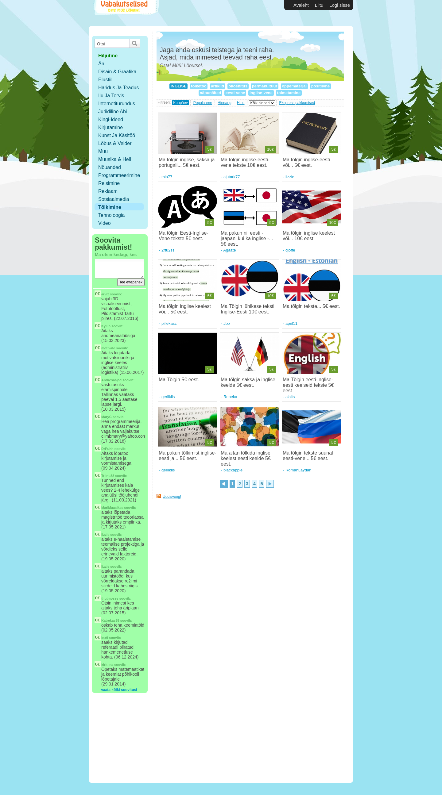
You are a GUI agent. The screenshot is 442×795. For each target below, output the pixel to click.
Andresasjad (111, 380)
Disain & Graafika (117, 71)
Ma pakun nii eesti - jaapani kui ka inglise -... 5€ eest (247, 238)
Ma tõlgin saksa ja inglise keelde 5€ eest (248, 382)
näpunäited (210, 92)
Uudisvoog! (172, 496)
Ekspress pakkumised (297, 103)
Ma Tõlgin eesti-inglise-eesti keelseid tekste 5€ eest (308, 385)
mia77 (166, 177)
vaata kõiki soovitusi (119, 690)
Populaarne (202, 103)
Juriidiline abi (112, 111)
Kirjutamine (110, 127)
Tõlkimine (109, 207)
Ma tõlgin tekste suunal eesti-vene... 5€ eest (308, 455)
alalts (290, 396)
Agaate (229, 250)
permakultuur (264, 86)
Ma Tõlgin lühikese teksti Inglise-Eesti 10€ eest (247, 309)
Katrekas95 (110, 620)
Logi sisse (339, 5)
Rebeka (230, 396)
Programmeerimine (119, 175)
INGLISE (178, 86)
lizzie (105, 534)
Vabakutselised (125, 13)
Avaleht (301, 5)
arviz (105, 294)
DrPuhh (107, 449)
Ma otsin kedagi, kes (116, 254)
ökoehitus (238, 86)
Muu (103, 151)
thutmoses (109, 598)
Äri (101, 63)
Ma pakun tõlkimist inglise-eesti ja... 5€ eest (187, 455)
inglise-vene (260, 92)
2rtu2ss (168, 250)
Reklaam (108, 191)
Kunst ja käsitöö (116, 135)
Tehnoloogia (111, 215)
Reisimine (109, 183)
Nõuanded (109, 167)
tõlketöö (199, 86)
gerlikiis (168, 396)
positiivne (320, 86)
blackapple (232, 470)
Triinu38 (107, 476)
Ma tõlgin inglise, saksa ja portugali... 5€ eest (187, 162)
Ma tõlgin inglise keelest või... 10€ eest (309, 235)
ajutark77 (231, 177)
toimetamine (289, 92)
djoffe (290, 250)
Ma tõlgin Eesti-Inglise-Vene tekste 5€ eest (183, 235)
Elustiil (105, 79)
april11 (291, 323)
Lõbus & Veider (115, 143)
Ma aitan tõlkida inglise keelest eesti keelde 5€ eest (246, 458)
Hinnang (224, 103)
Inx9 (104, 637)
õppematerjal (294, 86)
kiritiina (107, 664)
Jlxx (226, 323)
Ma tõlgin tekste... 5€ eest (311, 306)
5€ (209, 149)
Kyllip (105, 326)
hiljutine (108, 55)
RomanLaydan (298, 470)
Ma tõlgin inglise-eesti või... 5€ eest (306, 162)
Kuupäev (180, 103)
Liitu (319, 5)
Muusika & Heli (114, 159)
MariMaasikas (112, 507)
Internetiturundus (116, 103)
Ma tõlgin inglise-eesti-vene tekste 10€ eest (245, 162)
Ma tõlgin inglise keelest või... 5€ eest (185, 309)
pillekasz (169, 323)
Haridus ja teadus (118, 87)
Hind (241, 103)
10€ (270, 149)
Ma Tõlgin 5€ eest (178, 379)
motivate (108, 348)
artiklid (217, 86)
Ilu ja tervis (111, 95)
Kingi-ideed (110, 119)
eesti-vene (235, 92)
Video (104, 223)
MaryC (106, 417)
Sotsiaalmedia (113, 199)
